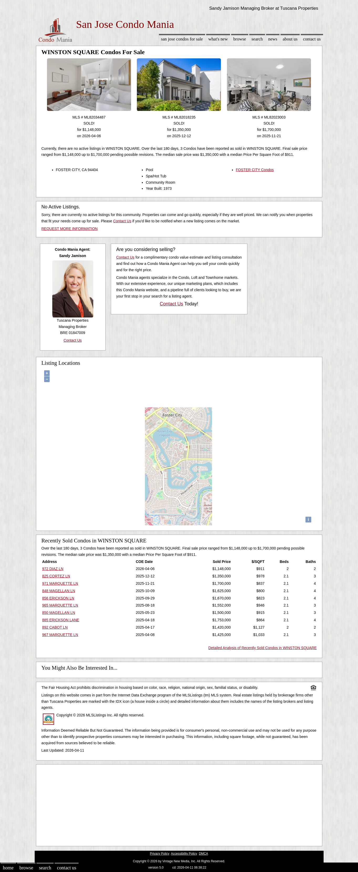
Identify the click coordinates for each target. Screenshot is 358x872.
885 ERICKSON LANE (60, 620)
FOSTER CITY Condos (255, 170)
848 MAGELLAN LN (58, 591)
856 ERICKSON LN (58, 598)
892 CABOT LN (55, 627)
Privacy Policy (159, 853)
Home (8, 867)
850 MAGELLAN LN (58, 613)
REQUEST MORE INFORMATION (69, 229)
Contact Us (312, 39)
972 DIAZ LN (53, 569)
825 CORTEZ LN (56, 576)
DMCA (203, 853)
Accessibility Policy (184, 853)
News (272, 39)
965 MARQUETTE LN (60, 605)
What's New (218, 39)
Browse (239, 39)
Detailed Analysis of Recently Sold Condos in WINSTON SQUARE (262, 648)
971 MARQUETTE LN (60, 583)
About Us (290, 39)
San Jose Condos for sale (182, 39)
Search (257, 39)
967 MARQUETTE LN (60, 635)
